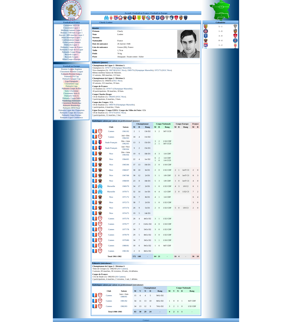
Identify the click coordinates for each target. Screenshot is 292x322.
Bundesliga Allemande (71, 100)
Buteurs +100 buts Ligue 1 (71, 32)
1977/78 (125, 229)
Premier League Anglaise (71, 69)
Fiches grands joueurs (71, 42)
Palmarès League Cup (72, 79)
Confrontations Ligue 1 (71, 40)
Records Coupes (71, 57)
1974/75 (125, 213)
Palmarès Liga (71, 86)
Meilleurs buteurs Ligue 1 (71, 30)
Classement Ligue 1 (71, 28)
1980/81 (125, 245)
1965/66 (125, 164)
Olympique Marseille (121, 68)
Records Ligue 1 (71, 54)
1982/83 (123, 306)
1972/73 (157, 70)
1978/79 (125, 235)
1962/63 (125, 138)
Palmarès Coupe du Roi (71, 88)
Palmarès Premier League (71, 74)
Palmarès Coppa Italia (71, 98)
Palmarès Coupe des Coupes (71, 112)
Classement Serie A (72, 93)
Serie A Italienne (71, 91)
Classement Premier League (71, 71)
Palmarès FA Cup (71, 76)
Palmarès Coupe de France (71, 47)
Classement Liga (71, 83)
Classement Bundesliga (71, 103)
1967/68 (112, 70)
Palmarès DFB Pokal (71, 108)
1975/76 (125, 218)
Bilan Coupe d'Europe (71, 59)
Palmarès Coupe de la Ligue (71, 49)
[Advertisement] (146, 5)
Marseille (111, 186)
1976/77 (125, 224)
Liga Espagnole (71, 81)
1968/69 (125, 181)
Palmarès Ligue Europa (71, 115)
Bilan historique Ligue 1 (71, 37)
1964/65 (112, 96)
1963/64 (125, 149)
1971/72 (125, 197)
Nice (111, 153)
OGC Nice (121, 70)
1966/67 (125, 170)
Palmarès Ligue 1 (71, 45)
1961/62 (125, 131)
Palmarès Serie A (71, 96)
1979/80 (125, 240)
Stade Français (111, 142)
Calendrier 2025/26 (71, 25)
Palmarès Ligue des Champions (71, 110)
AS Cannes (122, 268)
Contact (146, 320)
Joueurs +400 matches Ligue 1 (71, 35)
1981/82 (125, 251)
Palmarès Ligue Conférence (71, 117)
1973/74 (112, 112)
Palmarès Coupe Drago (71, 52)
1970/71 (108, 68)
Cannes (111, 131)
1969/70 (130, 70)
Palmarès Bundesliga (71, 105)
